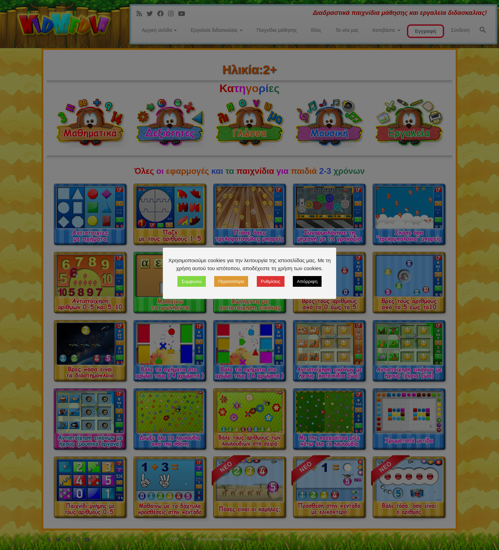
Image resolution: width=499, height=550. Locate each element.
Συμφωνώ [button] (192, 281)
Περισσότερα (231, 281)
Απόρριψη (307, 281)
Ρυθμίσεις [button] (270, 281)
